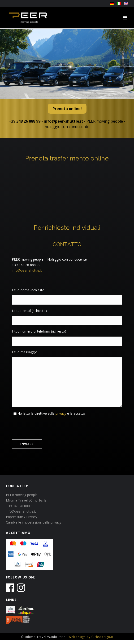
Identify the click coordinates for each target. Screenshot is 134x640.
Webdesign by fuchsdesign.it (91, 637)
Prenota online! (67, 108)
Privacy (31, 517)
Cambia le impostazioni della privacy (33, 522)
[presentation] (48, 427)
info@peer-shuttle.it (63, 121)
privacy (60, 413)
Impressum (14, 517)
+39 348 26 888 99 (24, 121)
